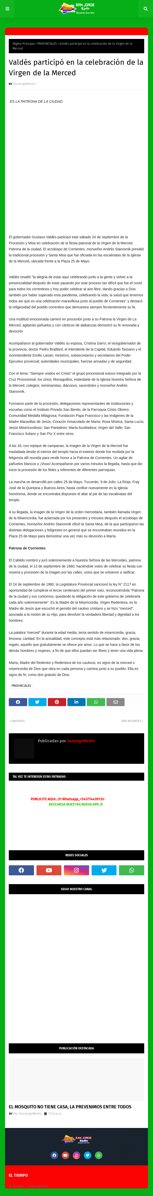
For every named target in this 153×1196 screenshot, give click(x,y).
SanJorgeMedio (24, 84)
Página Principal (24, 43)
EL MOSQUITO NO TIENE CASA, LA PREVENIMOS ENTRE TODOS (70, 1107)
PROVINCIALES (47, 43)
